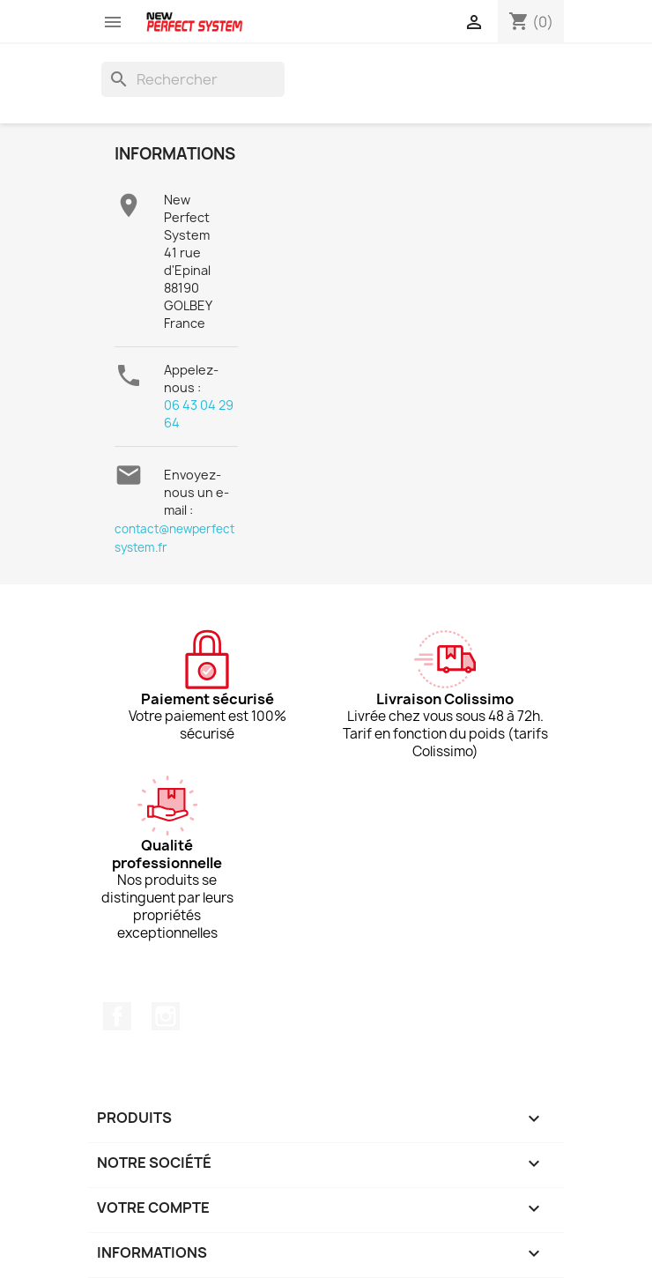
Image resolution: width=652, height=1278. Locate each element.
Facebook (117, 1016)
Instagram (166, 1016)
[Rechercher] (193, 79)
